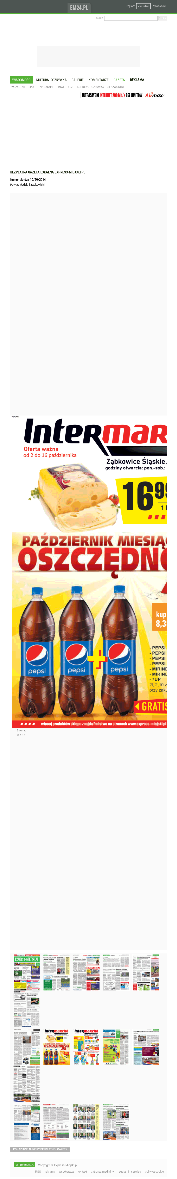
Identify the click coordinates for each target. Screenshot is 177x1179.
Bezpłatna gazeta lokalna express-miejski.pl (47, 172)
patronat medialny (102, 1171)
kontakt (82, 1171)
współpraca (66, 1171)
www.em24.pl (80, 6)
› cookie (99, 18)
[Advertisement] (88, 131)
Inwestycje (66, 87)
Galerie (78, 80)
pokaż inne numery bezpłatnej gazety (40, 1149)
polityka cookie (154, 1171)
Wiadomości (21, 80)
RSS (38, 1171)
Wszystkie (19, 87)
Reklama (137, 80)
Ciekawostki (115, 87)
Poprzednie (19, 312)
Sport (33, 87)
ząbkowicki (159, 6)
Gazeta (119, 80)
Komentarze (99, 80)
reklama (50, 1171)
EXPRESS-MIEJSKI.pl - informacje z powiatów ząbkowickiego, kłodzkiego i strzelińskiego (39, 6)
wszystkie (143, 6)
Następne (19, 845)
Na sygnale (47, 87)
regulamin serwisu (129, 1171)
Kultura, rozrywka (51, 80)
